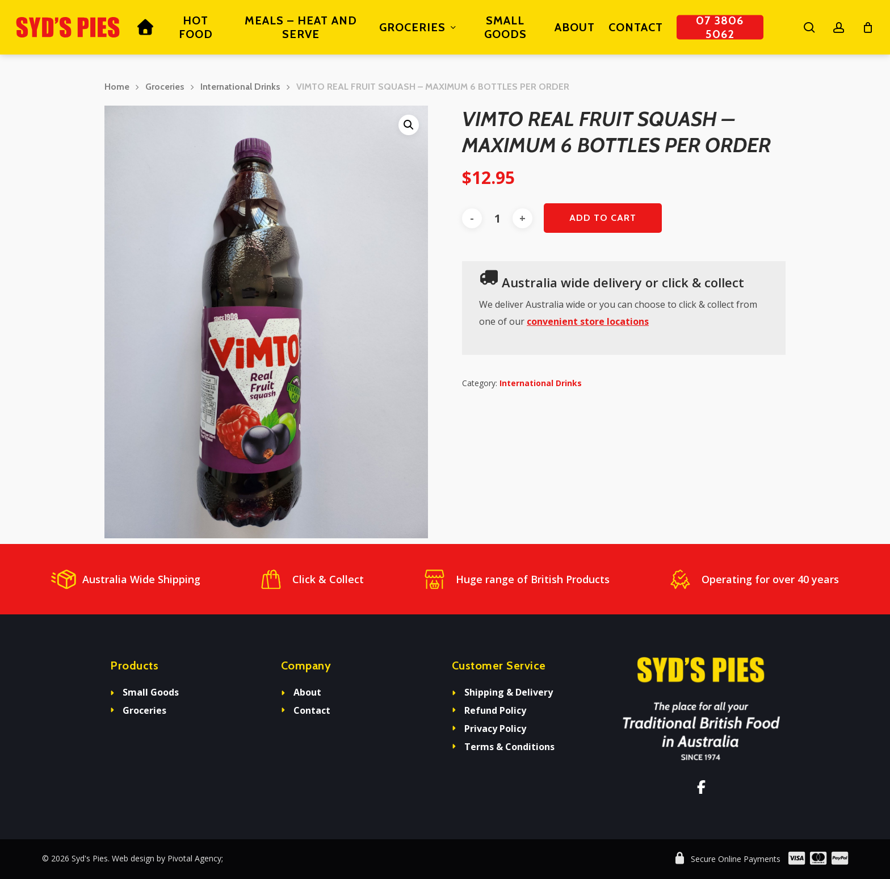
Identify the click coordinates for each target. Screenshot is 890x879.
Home (116, 86)
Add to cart (602, 217)
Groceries (164, 86)
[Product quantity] (497, 218)
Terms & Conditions (509, 746)
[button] (408, 125)
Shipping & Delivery (508, 692)
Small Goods (151, 692)
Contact (311, 710)
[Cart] (868, 27)
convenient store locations (588, 321)
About (307, 692)
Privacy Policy (495, 728)
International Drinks (240, 86)
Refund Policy (495, 710)
